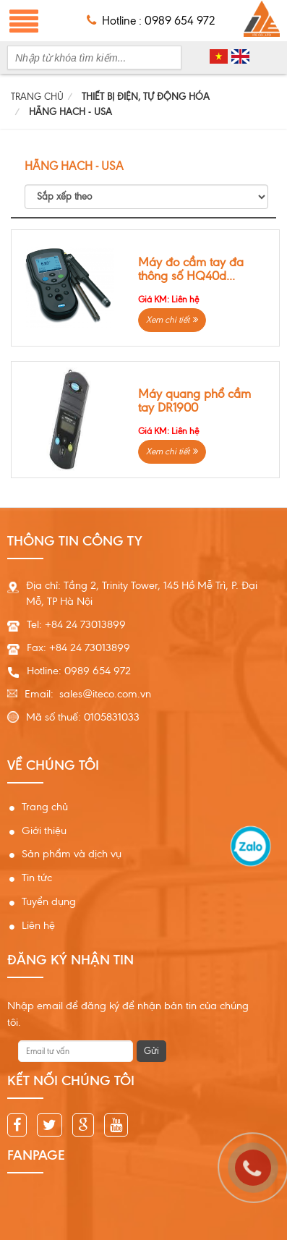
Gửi (151, 1050)
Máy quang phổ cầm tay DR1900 (194, 400)
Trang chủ (45, 806)
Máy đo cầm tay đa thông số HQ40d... (191, 269)
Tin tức (37, 877)
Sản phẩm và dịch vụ (71, 853)
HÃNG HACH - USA (70, 111)
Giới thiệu (44, 830)
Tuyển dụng (49, 901)
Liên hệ (38, 925)
